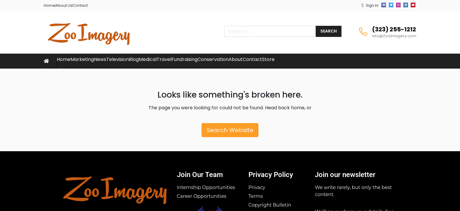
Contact (80, 5)
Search (328, 31)
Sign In (372, 5)
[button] (362, 5)
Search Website (230, 130)
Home (49, 5)
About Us (63, 5)
